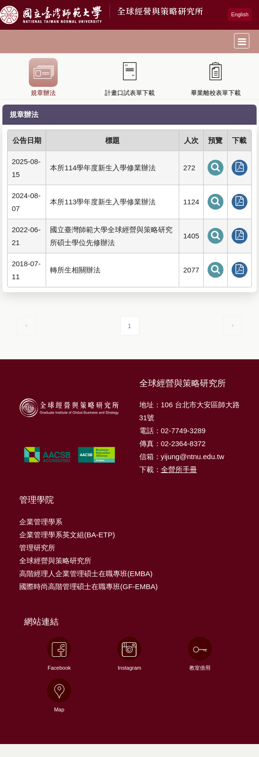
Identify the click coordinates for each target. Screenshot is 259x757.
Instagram (129, 654)
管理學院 (36, 500)
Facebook (59, 654)
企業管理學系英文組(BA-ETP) (67, 535)
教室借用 (200, 654)
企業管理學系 (40, 522)
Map (59, 695)
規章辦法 (43, 77)
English (239, 14)
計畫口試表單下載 (130, 77)
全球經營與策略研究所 (160, 11)
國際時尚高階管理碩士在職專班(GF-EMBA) (88, 586)
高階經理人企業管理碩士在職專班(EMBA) (86, 573)
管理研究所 (37, 548)
